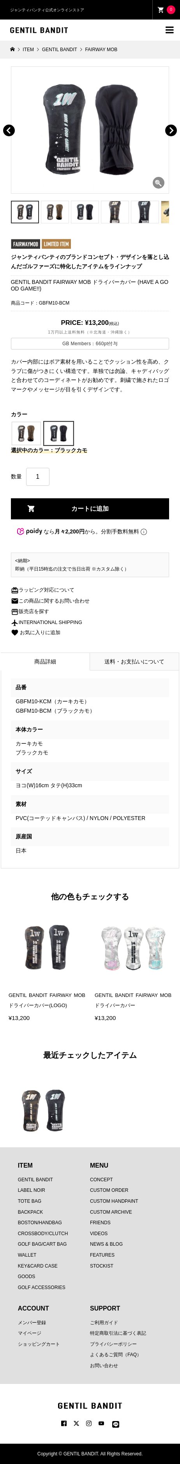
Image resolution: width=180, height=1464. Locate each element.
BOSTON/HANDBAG (40, 1222)
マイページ (29, 1333)
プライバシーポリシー (113, 1344)
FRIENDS (100, 1222)
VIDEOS (99, 1233)
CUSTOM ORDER (109, 1190)
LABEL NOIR (31, 1190)
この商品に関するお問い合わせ (50, 601)
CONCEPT (101, 1179)
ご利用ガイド (104, 1322)
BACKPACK (30, 1212)
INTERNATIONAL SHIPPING (46, 622)
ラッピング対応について (42, 590)
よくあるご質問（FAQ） (115, 1354)
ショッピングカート (39, 1344)
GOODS (26, 1276)
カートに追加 (90, 508)
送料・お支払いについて (134, 661)
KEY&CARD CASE (38, 1266)
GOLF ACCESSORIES (41, 1287)
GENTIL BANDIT (35, 1179)
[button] (20, 121)
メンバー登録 (32, 1322)
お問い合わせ (104, 1365)
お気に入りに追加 (36, 632)
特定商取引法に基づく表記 (118, 1333)
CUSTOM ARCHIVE (111, 1212)
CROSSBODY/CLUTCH (43, 1233)
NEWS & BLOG (106, 1244)
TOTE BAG (29, 1201)
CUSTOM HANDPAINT (114, 1201)
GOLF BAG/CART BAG (42, 1244)
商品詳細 (45, 661)
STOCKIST (101, 1266)
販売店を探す (30, 611)
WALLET (27, 1255)
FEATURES (102, 1255)
